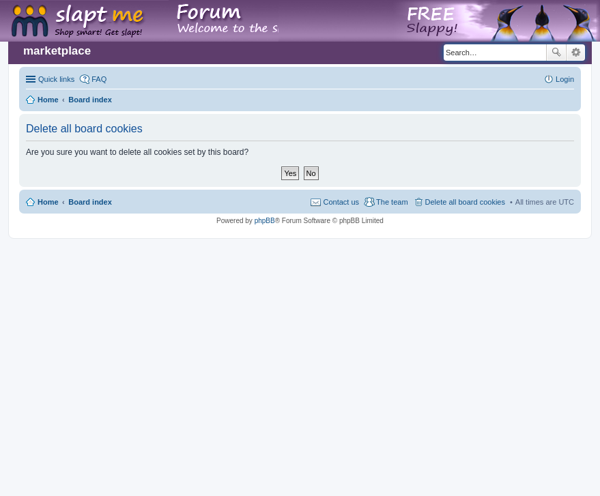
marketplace (57, 50)
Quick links (56, 79)
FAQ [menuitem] (98, 79)
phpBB (265, 220)
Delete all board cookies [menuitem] (465, 202)
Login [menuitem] (565, 79)
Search (556, 52)
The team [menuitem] (392, 202)
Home (48, 202)
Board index (90, 202)
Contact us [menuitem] (341, 202)
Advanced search (576, 52)
